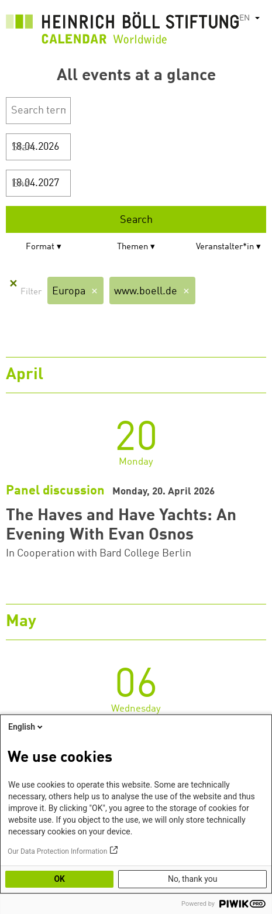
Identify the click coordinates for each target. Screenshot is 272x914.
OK (59, 879)
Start (23, 147)
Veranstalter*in (225, 247)
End (21, 183)
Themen (132, 247)
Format (40, 247)
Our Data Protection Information (57, 851)
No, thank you (193, 879)
